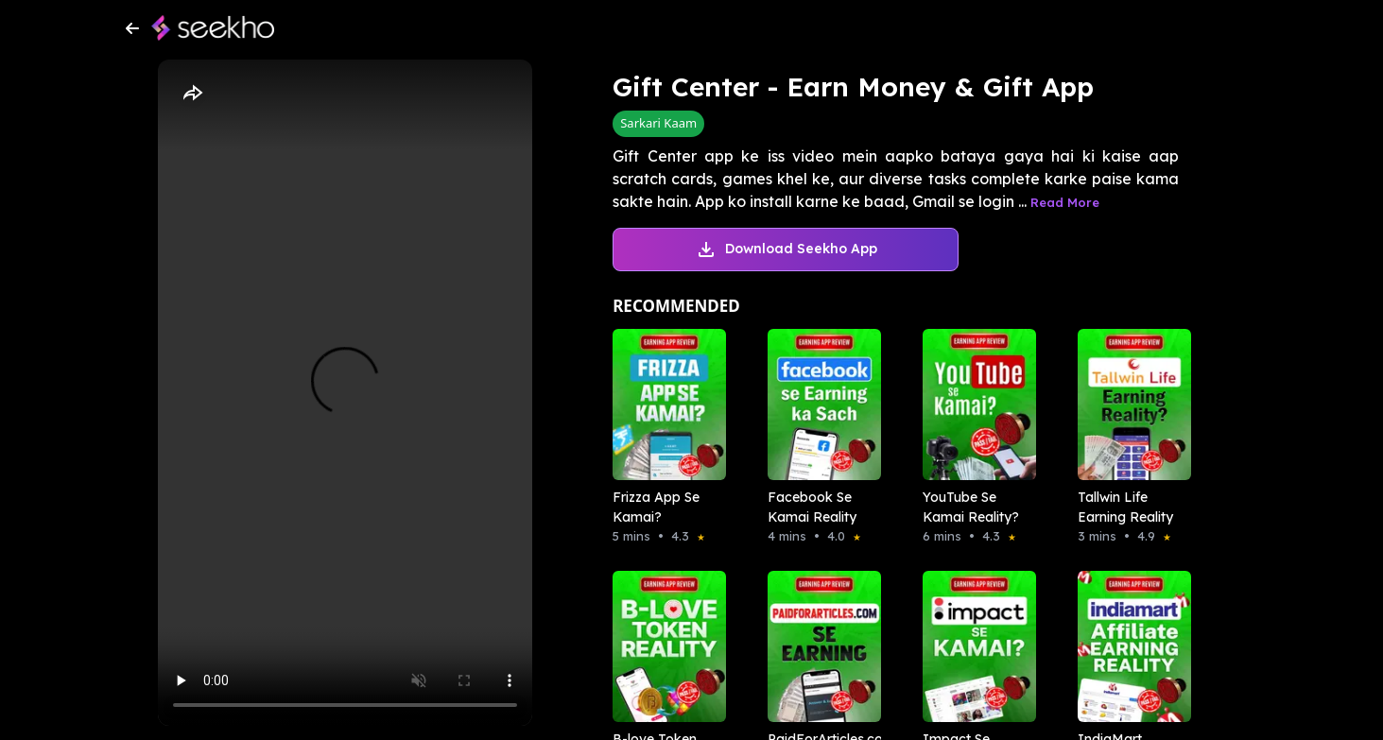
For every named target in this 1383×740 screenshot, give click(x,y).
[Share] (192, 93)
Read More (1064, 202)
